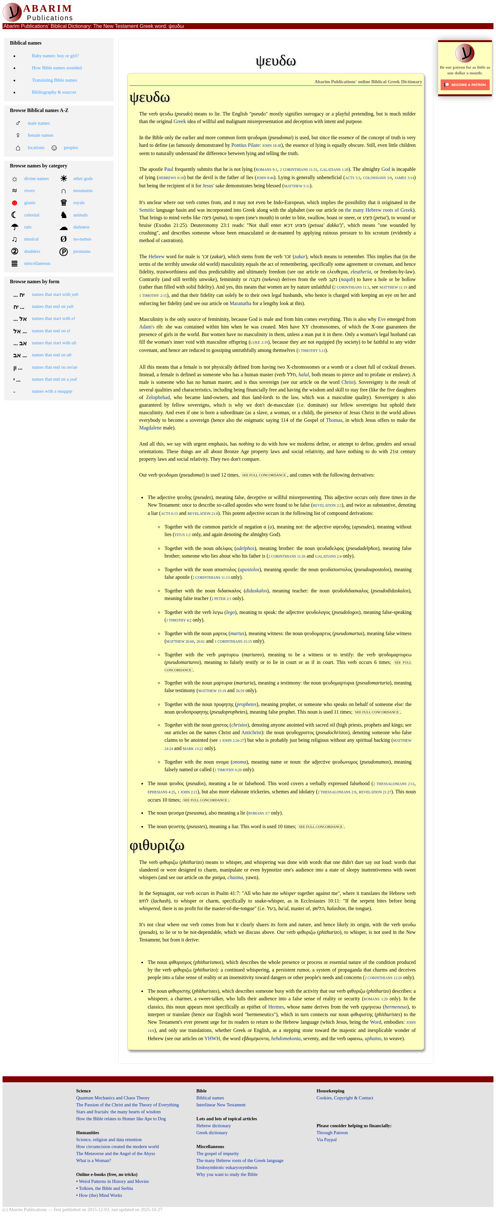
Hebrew (157, 256)
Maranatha (240, 303)
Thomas (334, 420)
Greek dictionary (212, 1132)
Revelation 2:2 (327, 505)
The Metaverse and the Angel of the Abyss (115, 1153)
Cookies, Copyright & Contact (345, 1097)
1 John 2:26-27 (231, 741)
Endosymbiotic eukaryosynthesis (226, 1167)
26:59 (240, 691)
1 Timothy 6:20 (228, 770)
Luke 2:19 (259, 343)
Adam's (146, 326)
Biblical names (210, 1097)
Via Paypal (327, 1139)
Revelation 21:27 (375, 792)
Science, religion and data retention (109, 1139)
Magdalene (150, 427)
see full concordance (264, 475)
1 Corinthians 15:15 (233, 642)
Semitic (147, 210)
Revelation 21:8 (203, 514)
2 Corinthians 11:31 (298, 170)
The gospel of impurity (217, 1153)
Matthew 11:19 (393, 287)
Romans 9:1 (266, 170)
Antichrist (251, 732)
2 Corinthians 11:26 (286, 556)
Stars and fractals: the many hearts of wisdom (118, 1111)
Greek (180, 121)
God (385, 169)
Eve (382, 319)
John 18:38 (271, 146)
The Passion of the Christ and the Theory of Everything (127, 1104)
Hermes (276, 1006)
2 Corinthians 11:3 (351, 287)
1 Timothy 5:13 (312, 351)
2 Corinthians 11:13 (211, 578)
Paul (168, 169)
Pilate (253, 145)
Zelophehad (158, 397)
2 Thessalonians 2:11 (394, 784)
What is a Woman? (93, 1160)
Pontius (238, 145)
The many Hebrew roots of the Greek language (240, 1160)
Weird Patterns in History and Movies (114, 1181)
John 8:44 (265, 178)
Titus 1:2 (183, 535)
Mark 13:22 (193, 749)
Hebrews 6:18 (171, 178)
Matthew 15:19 (212, 691)
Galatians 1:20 (334, 170)
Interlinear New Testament (221, 1104)
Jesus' (208, 185)
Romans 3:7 (259, 813)
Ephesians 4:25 (161, 792)
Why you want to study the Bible (227, 1174)
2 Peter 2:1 (221, 599)
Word (375, 1022)
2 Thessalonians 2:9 (337, 792)
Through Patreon (332, 1132)
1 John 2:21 (188, 792)
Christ (347, 382)
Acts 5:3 (353, 178)
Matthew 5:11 (297, 186)
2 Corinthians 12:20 (383, 978)
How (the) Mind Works (100, 1195)
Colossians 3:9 (377, 178)
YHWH (212, 1038)
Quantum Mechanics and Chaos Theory (113, 1097)
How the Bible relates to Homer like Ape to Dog (121, 1118)
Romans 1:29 (376, 999)
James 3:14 (404, 178)
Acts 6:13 (169, 514)
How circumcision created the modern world (117, 1146)
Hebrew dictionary (213, 1125)
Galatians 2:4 (328, 556)
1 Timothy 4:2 (178, 620)
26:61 (200, 642)
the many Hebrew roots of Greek (379, 210)
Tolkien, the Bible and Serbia (106, 1188)
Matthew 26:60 (180, 642)
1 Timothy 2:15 (153, 296)
